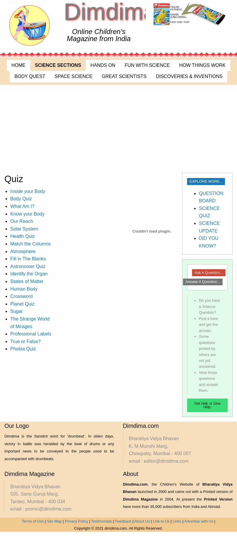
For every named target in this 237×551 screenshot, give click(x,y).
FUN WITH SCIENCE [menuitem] (147, 65)
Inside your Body (27, 191)
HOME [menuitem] (18, 65)
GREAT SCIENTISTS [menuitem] (124, 76)
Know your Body (27, 213)
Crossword (21, 296)
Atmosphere (23, 251)
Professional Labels (30, 333)
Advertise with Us (198, 521)
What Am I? (22, 206)
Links (177, 521)
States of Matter (26, 281)
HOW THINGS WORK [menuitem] (202, 65)
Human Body (24, 288)
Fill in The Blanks (28, 258)
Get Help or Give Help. (207, 405)
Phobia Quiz (23, 348)
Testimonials (101, 521)
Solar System (24, 228)
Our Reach (21, 221)
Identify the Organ (29, 273)
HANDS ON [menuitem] (102, 65)
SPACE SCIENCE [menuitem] (74, 76)
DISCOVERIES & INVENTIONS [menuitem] (189, 76)
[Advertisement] (118, 129)
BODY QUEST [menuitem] (29, 76)
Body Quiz (21, 198)
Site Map (54, 521)
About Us (142, 521)
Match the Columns (30, 243)
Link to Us (161, 521)
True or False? (25, 341)
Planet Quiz (22, 303)
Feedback (123, 521)
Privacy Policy (76, 521)
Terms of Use (33, 521)
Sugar (16, 311)
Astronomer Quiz (28, 266)
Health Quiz (22, 236)
